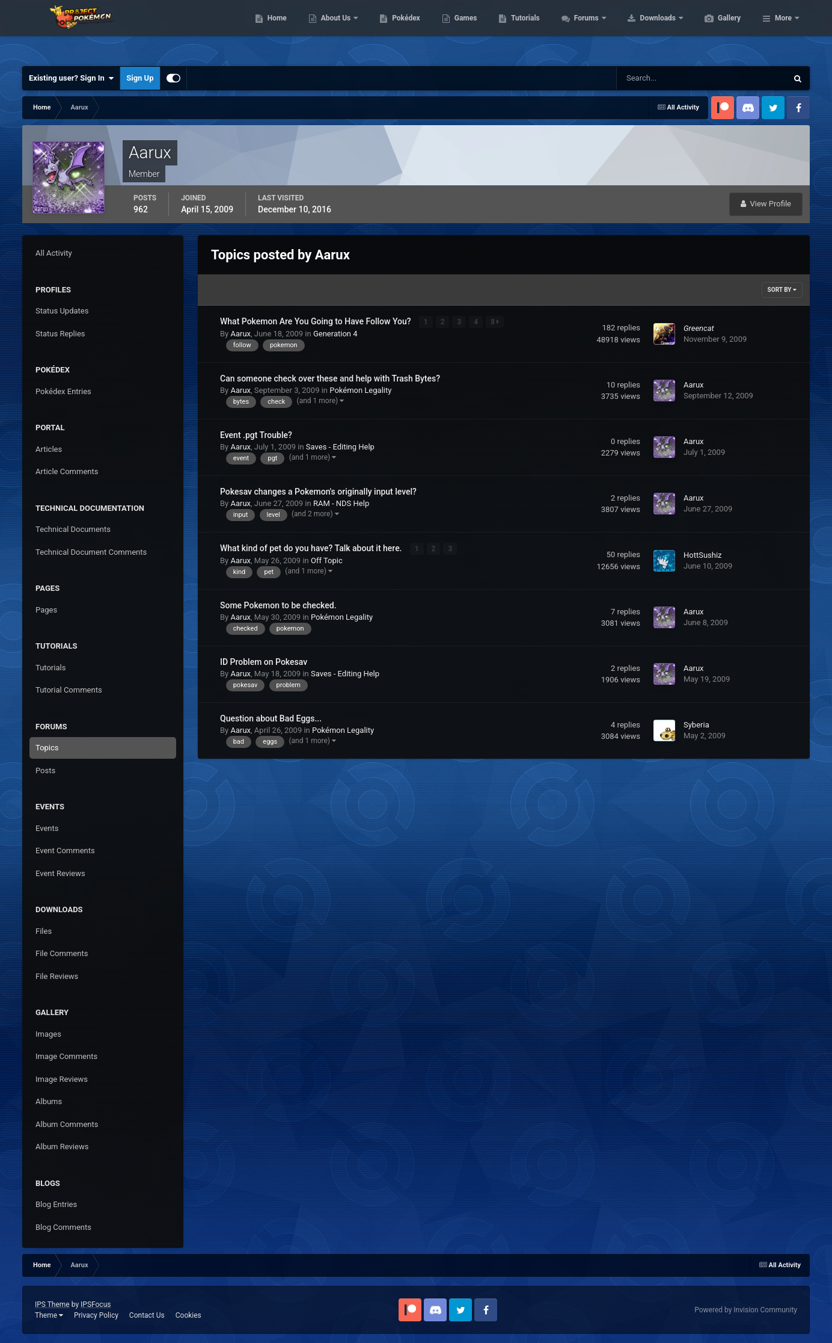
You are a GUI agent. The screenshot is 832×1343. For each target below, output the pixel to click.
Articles (48, 449)
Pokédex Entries (63, 391)
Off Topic (327, 560)
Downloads (715, 30)
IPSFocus (96, 1304)
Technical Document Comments (91, 552)
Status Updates (61, 310)
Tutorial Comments (68, 689)
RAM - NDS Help (341, 503)
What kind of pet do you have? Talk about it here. (312, 548)
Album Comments (66, 1124)
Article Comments (66, 471)
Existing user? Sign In (71, 78)
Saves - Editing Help (340, 446)
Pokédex (463, 30)
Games (522, 30)
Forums (644, 30)
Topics (47, 747)
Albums (48, 1101)
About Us (393, 30)
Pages (46, 609)
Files (43, 931)
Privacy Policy (96, 1315)
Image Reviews (61, 1079)
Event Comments (65, 850)
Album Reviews (61, 1146)
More (783, 30)
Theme (49, 1315)
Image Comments (66, 1056)
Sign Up (139, 77)
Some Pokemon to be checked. (278, 605)
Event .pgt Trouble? (256, 435)
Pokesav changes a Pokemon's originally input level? (318, 491)
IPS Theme (52, 1304)
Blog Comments (63, 1227)
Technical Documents (73, 529)
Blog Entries (56, 1204)
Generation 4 (335, 333)
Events (46, 828)
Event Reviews (60, 873)
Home (333, 30)
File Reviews (56, 976)
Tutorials (582, 30)
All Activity (53, 253)
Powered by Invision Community (745, 1310)
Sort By (782, 289)
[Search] (665, 78)
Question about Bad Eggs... (271, 718)
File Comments (61, 953)
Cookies (188, 1315)
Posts (45, 770)
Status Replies (60, 333)
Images (48, 1034)
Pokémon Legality (360, 390)
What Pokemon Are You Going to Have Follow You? (316, 321)
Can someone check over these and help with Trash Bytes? (330, 378)
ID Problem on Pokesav (263, 661)
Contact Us (147, 1315)
